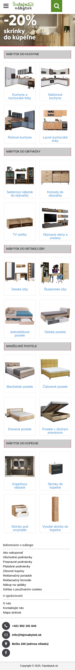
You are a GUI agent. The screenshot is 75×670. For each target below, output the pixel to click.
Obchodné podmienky (17, 557)
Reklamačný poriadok (17, 575)
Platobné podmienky (16, 566)
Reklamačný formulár (17, 580)
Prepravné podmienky (17, 561)
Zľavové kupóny (13, 571)
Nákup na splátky (14, 584)
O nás (7, 603)
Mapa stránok (12, 612)
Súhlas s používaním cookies (22, 589)
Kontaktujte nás (13, 608)
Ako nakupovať (13, 552)
